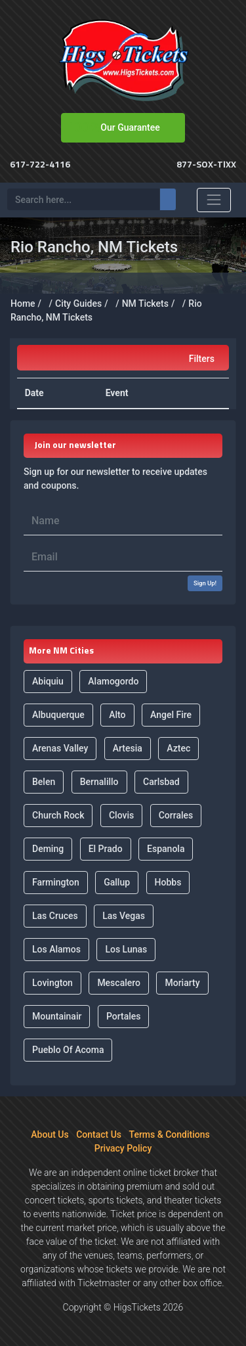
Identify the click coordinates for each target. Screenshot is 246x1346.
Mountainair (56, 1016)
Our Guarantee (129, 127)
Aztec (178, 748)
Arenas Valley (60, 748)
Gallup (117, 882)
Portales (123, 1016)
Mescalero (118, 982)
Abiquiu (48, 681)
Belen (43, 781)
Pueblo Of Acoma (68, 1049)
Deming (48, 848)
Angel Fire (171, 714)
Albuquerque (58, 714)
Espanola (165, 848)
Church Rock (58, 815)
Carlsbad (161, 781)
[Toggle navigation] (214, 200)
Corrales (176, 815)
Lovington (52, 982)
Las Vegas (123, 915)
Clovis (121, 815)
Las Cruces (55, 915)
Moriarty (182, 982)
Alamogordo (113, 681)
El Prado (106, 848)
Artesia (127, 748)
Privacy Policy (123, 1148)
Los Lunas (126, 949)
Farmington (55, 882)
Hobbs (168, 882)
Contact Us (98, 1134)
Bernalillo (99, 781)
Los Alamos (56, 949)
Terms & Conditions (169, 1134)
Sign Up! (205, 583)
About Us (49, 1134)
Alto (117, 714)
